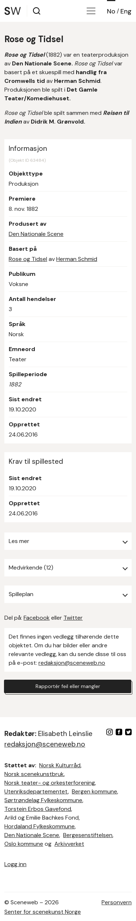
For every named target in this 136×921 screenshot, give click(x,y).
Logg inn (15, 864)
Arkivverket (69, 844)
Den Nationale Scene (36, 234)
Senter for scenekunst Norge (42, 912)
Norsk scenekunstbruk (34, 774)
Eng (126, 11)
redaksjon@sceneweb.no (71, 663)
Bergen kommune (94, 791)
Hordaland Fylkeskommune (39, 826)
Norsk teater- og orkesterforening (49, 783)
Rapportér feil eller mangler (68, 686)
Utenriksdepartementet (36, 791)
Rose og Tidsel (28, 259)
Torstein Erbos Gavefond (37, 809)
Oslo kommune (23, 844)
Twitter (73, 618)
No (111, 11)
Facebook (37, 618)
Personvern (117, 902)
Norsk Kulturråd (60, 765)
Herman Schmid (76, 259)
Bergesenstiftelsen (87, 835)
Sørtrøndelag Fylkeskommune (43, 800)
